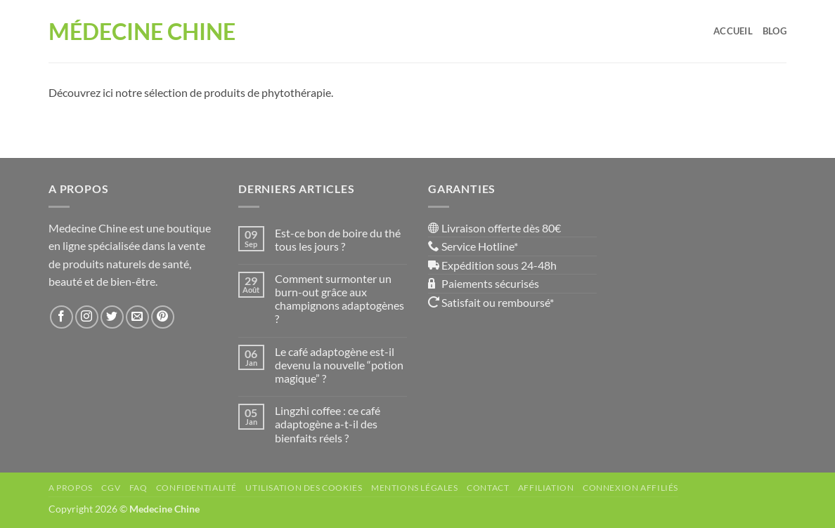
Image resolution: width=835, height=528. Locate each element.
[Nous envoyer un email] (137, 317)
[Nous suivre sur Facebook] (61, 317)
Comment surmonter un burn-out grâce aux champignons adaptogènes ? (339, 299)
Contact (488, 487)
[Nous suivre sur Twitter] (112, 317)
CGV (110, 487)
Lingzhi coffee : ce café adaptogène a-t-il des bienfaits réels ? (327, 424)
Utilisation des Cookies (303, 487)
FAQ (138, 487)
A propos (70, 487)
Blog (775, 31)
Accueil (733, 31)
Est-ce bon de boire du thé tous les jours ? (338, 239)
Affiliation (546, 487)
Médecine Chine (141, 31)
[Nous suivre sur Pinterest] (162, 317)
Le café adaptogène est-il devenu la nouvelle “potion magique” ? (339, 365)
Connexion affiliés (630, 487)
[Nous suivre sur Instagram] (86, 317)
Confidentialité (196, 487)
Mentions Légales (414, 487)
